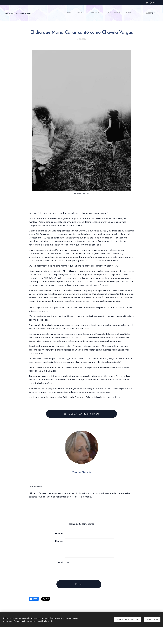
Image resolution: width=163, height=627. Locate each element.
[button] (150, 13)
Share (33, 599)
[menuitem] (94, 13)
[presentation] (84, 572)
